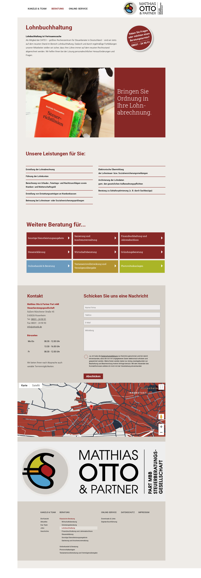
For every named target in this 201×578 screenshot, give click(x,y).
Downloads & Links (108, 519)
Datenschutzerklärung (109, 356)
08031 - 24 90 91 (38, 319)
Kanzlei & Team (48, 512)
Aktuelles (43, 522)
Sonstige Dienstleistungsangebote (74, 538)
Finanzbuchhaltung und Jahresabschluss (77, 531)
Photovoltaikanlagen (67, 550)
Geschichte (44, 531)
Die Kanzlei (44, 519)
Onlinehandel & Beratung (69, 547)
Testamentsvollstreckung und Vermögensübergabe (78, 553)
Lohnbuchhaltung (68, 528)
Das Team (44, 525)
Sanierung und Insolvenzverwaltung (75, 541)
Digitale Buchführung (109, 522)
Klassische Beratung (67, 519)
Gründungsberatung (69, 525)
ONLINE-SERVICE (109, 512)
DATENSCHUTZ (128, 512)
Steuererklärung (67, 534)
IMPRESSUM (143, 512)
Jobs (42, 528)
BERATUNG (65, 512)
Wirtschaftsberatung (69, 522)
